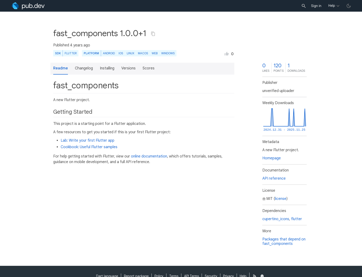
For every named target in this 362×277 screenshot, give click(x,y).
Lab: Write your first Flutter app (87, 140)
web (155, 53)
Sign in (316, 6)
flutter (296, 219)
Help (331, 5)
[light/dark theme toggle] (348, 6)
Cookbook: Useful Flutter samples (89, 147)
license (280, 198)
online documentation (149, 156)
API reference (274, 178)
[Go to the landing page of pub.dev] (28, 5)
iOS (121, 53)
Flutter (71, 53)
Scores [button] (149, 68)
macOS (143, 53)
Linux (130, 53)
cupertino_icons (275, 219)
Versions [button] (128, 68)
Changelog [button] (84, 68)
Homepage (271, 158)
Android (109, 53)
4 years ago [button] (80, 45)
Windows (168, 53)
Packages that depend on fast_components (284, 241)
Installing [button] (107, 68)
